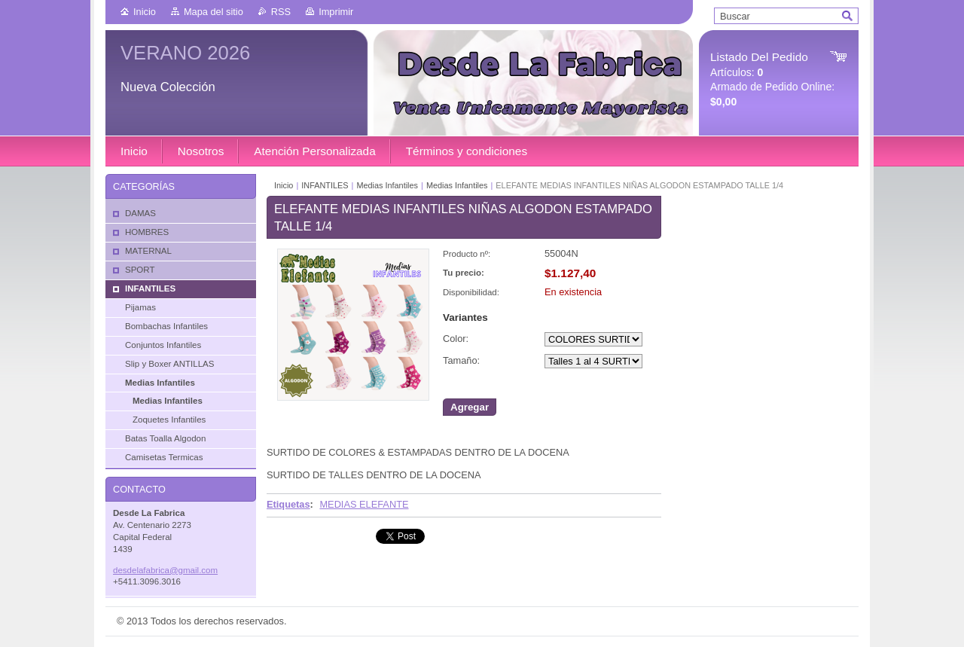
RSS (281, 11)
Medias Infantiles (387, 185)
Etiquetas (288, 504)
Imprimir (336, 11)
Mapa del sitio (213, 11)
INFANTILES (324, 185)
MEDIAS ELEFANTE (363, 504)
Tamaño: (461, 360)
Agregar (469, 407)
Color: (455, 338)
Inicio (144, 11)
